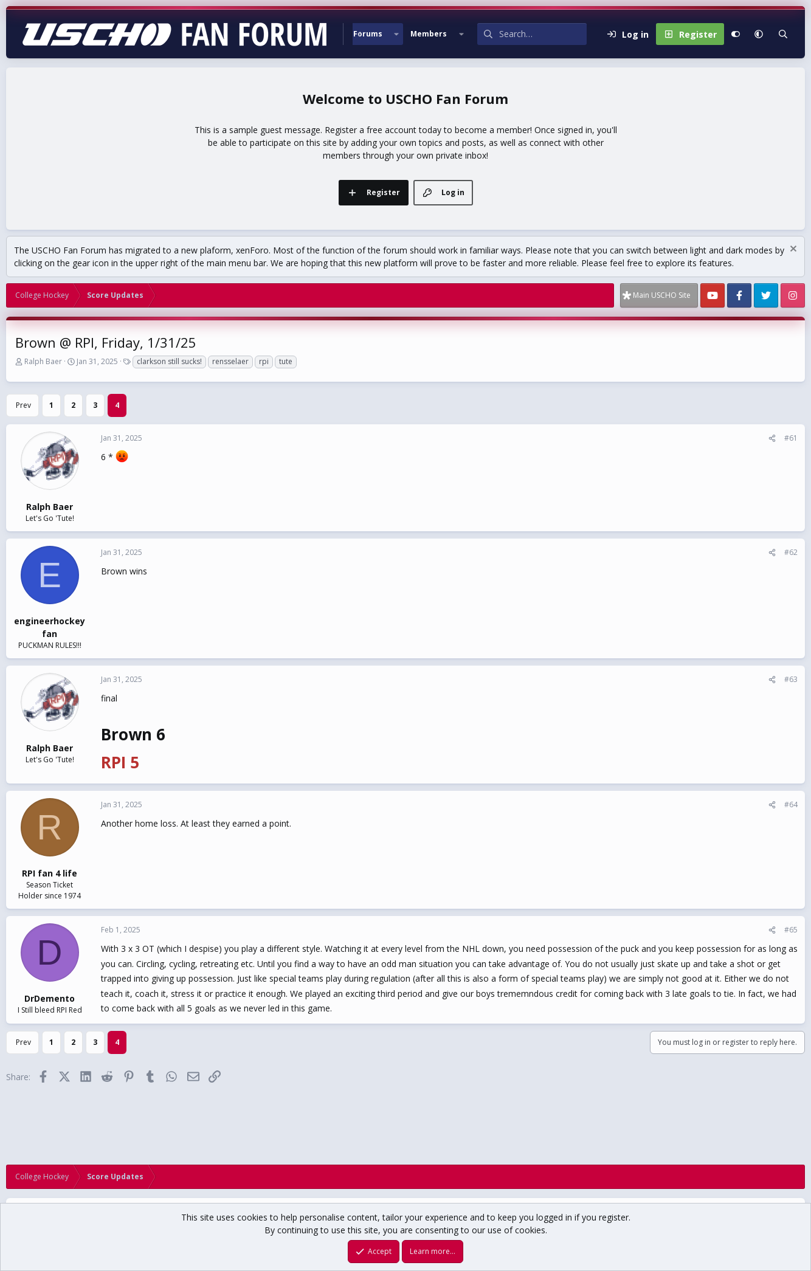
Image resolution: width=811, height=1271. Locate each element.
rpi (264, 361)
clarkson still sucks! (169, 361)
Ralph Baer (43, 361)
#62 (791, 552)
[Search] (543, 34)
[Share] (772, 438)
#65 (791, 930)
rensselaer (230, 361)
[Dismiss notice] (792, 250)
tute (285, 361)
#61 (791, 438)
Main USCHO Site (662, 295)
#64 (791, 804)
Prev (23, 405)
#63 (791, 679)
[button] (396, 34)
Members (428, 34)
